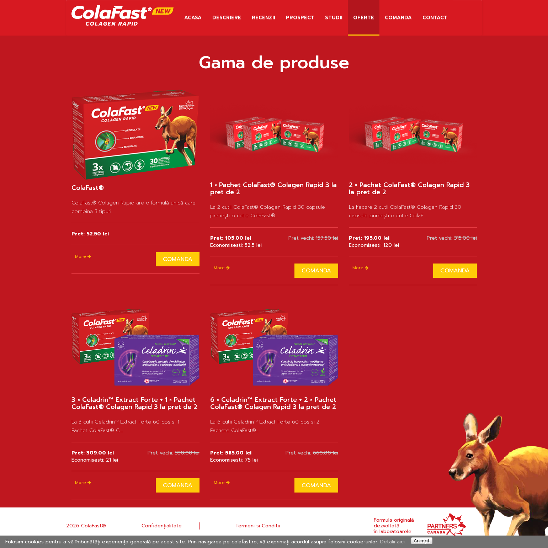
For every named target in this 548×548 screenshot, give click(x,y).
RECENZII (263, 17)
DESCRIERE (226, 17)
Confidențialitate (162, 526)
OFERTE (363, 17)
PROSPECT (300, 17)
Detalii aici (392, 542)
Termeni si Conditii (257, 526)
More (83, 256)
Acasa (193, 17)
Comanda (398, 17)
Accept (422, 540)
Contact (434, 17)
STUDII (333, 17)
